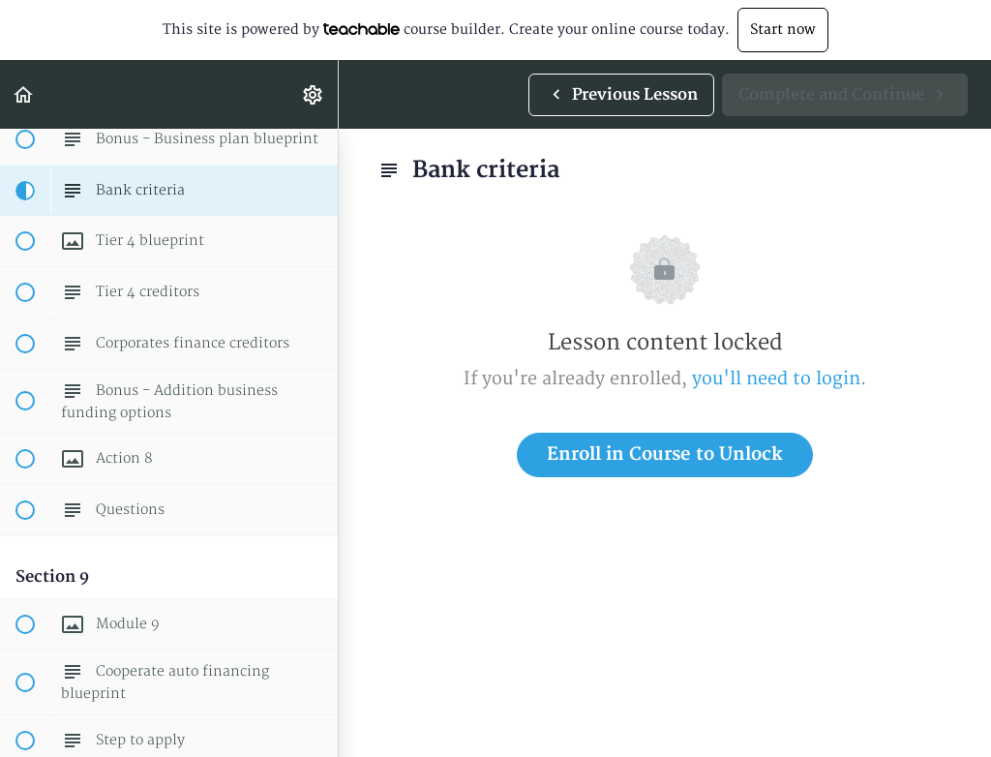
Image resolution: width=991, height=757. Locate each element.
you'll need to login (776, 379)
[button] (24, 94)
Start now (783, 29)
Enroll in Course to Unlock (665, 454)
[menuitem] (313, 94)
